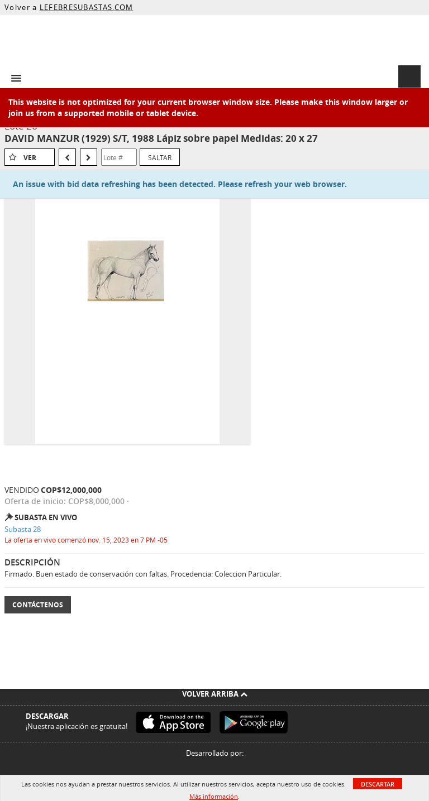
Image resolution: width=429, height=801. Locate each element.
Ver (29, 157)
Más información (213, 796)
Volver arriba (214, 694)
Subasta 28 (22, 529)
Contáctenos (37, 605)
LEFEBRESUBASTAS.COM (87, 7)
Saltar (159, 157)
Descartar (377, 784)
